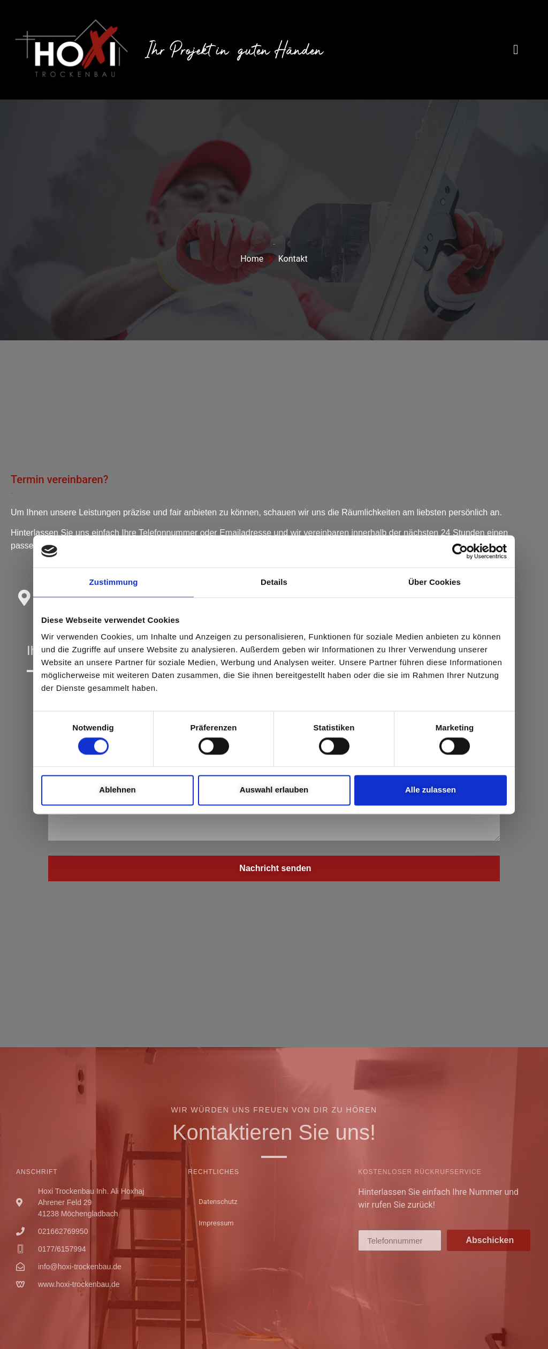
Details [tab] (274, 581)
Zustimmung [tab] (113, 581)
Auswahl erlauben (274, 790)
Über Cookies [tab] (434, 581)
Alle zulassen (430, 790)
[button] (516, 50)
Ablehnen (117, 790)
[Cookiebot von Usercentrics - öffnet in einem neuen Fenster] (460, 551)
